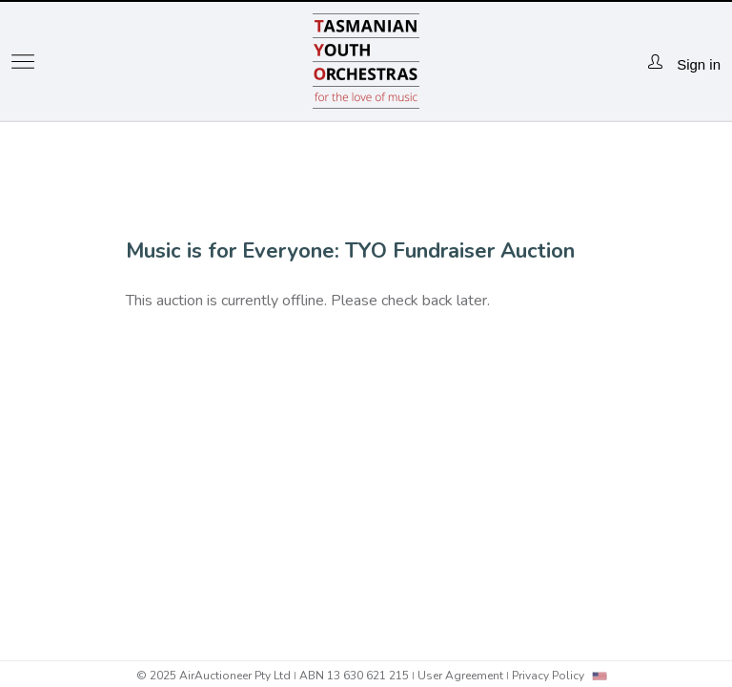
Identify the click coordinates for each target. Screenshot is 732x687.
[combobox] (599, 676)
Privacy (548, 675)
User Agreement (460, 675)
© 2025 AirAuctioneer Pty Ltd (213, 675)
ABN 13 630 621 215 (354, 675)
